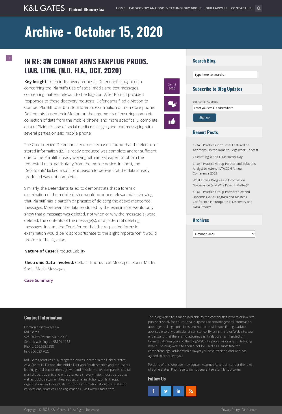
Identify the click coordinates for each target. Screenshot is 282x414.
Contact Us (241, 8)
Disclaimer (249, 410)
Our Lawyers (216, 8)
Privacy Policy (230, 410)
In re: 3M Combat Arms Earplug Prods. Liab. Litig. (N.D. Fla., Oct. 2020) (86, 66)
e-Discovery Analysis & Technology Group (165, 8)
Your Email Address (205, 102)
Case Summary (38, 280)
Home (120, 8)
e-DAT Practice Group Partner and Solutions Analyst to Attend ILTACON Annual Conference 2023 (224, 169)
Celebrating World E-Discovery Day (218, 157)
